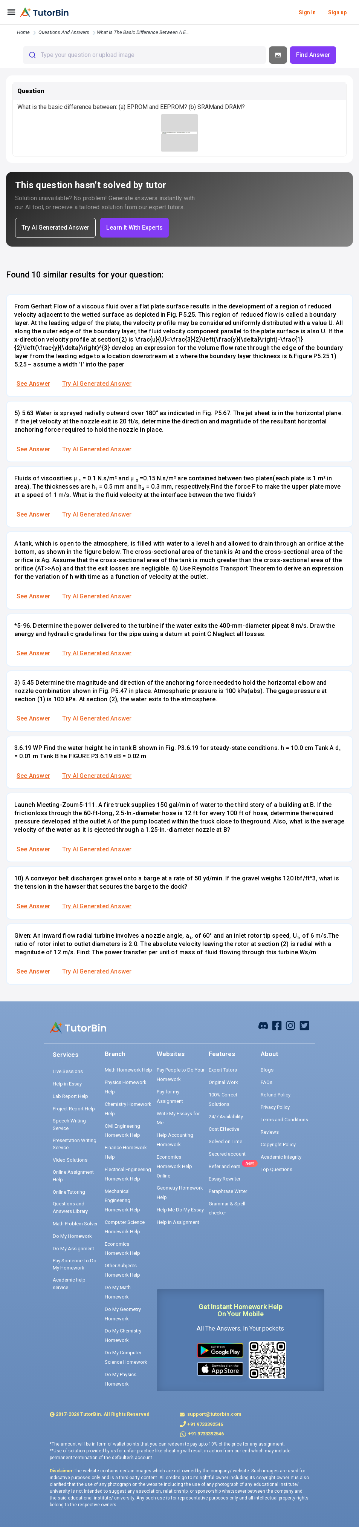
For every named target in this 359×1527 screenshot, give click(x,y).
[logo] (44, 12)
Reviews (270, 1132)
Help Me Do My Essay (180, 1210)
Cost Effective (224, 1129)
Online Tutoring (69, 1192)
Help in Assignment (178, 1222)
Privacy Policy (275, 1107)
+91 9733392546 (205, 1424)
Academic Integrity (281, 1157)
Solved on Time (225, 1141)
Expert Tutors (223, 1070)
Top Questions (276, 1169)
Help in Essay (67, 1084)
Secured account (227, 1154)
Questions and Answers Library (70, 1207)
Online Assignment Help (73, 1175)
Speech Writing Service (69, 1124)
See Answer (33, 383)
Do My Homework (72, 1236)
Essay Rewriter (224, 1179)
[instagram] (290, 1025)
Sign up (337, 12)
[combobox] (144, 55)
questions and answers (63, 32)
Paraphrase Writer (228, 1191)
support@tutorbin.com (213, 1414)
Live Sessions (68, 1071)
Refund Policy (275, 1095)
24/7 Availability (226, 1116)
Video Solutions (70, 1160)
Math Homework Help (128, 1070)
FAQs (266, 1082)
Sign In (307, 12)
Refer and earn (224, 1166)
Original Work (223, 1082)
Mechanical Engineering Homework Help (122, 1200)
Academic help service (69, 1283)
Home (23, 32)
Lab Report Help (70, 1096)
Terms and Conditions (284, 1119)
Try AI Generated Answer (96, 383)
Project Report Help (74, 1109)
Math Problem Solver (75, 1224)
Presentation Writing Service (74, 1144)
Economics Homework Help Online (174, 1166)
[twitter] (304, 1025)
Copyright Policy (278, 1144)
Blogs (267, 1070)
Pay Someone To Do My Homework (74, 1264)
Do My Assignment (73, 1248)
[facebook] (263, 1025)
